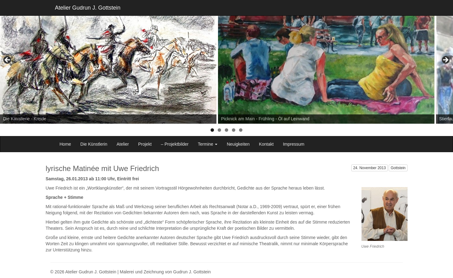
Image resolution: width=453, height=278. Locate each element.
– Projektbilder (175, 144)
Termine (208, 144)
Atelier (123, 144)
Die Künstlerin (93, 144)
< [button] (7, 60)
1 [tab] (212, 130)
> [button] (445, 60)
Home (65, 144)
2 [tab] (219, 130)
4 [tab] (233, 130)
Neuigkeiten (238, 144)
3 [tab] (226, 130)
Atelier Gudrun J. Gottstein (88, 8)
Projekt (145, 144)
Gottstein (398, 168)
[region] (226, 62)
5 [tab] (240, 130)
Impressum (293, 144)
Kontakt (266, 144)
